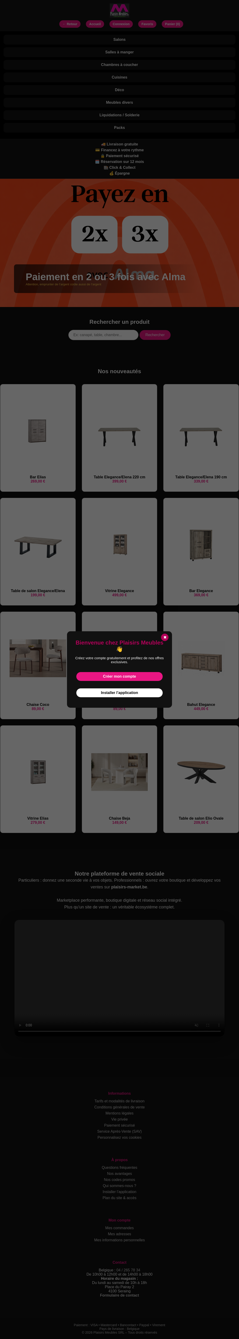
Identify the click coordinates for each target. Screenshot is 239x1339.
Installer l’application (119, 693)
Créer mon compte (119, 676)
